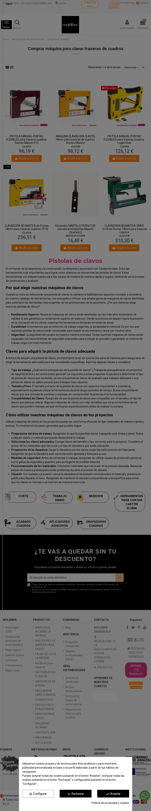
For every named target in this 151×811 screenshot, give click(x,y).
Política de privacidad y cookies (110, 802)
